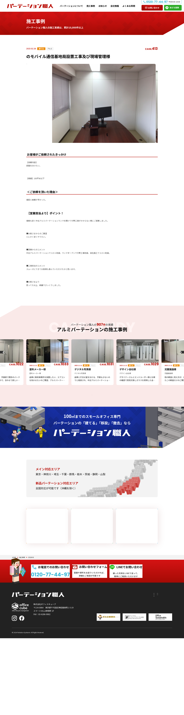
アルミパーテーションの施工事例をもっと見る (90, 397)
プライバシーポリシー (162, 708)
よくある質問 (128, 5)
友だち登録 (174, 7)
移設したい (99, 677)
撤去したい (99, 681)
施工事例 (90, 5)
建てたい (98, 673)
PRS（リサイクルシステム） (121, 677)
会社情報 (114, 5)
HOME (14, 626)
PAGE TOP (174, 701)
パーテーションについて (71, 5)
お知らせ (102, 5)
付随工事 (113, 673)
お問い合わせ (153, 7)
